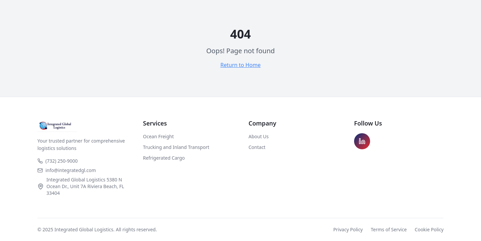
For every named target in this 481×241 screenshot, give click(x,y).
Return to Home (240, 65)
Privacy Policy (348, 229)
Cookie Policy (429, 229)
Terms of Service (389, 229)
